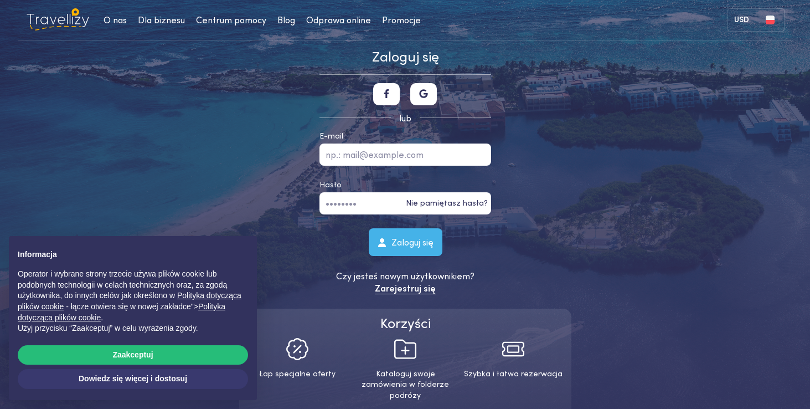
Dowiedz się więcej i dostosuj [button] (133, 378)
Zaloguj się (405, 241)
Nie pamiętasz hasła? (447, 203)
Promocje (401, 20)
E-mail (331, 136)
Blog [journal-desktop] (286, 20)
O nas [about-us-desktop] (115, 20)
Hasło (330, 185)
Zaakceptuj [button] (132, 354)
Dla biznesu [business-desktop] (161, 20)
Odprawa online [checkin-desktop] (338, 20)
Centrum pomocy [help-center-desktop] (231, 20)
